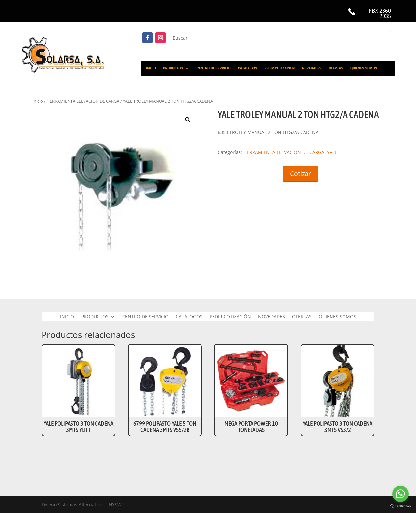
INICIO (151, 68)
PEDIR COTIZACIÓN (279, 68)
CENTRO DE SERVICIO (214, 68)
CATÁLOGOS (247, 68)
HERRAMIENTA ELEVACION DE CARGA (82, 101)
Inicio (37, 101)
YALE (332, 152)
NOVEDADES (311, 68)
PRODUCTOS (173, 68)
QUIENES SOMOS (363, 68)
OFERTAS (336, 68)
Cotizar (300, 173)
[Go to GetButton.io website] (400, 506)
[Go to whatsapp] (400, 494)
